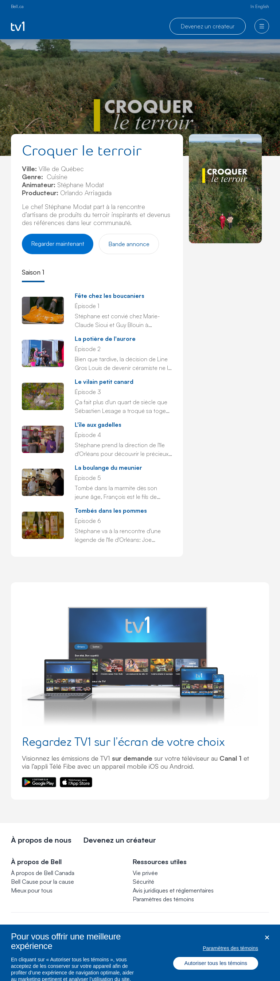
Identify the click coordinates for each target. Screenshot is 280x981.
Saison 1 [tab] (33, 272)
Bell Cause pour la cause (42, 881)
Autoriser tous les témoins (215, 968)
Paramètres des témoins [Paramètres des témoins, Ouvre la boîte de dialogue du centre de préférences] (230, 953)
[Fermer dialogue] (267, 942)
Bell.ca (17, 6)
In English (259, 6)
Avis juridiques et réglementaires (173, 890)
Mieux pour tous (31, 890)
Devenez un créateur (207, 26)
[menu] (261, 26)
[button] (163, 899)
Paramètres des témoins (163, 899)
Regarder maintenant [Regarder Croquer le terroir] (57, 243)
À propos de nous (41, 839)
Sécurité (143, 881)
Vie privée (145, 872)
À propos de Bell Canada (42, 872)
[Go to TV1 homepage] (17, 26)
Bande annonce (128, 244)
